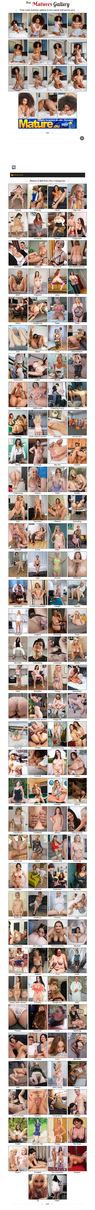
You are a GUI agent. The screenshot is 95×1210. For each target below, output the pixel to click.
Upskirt (37, 1086)
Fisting (77, 1086)
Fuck (57, 351)
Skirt (18, 577)
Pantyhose (18, 832)
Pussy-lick (18, 945)
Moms (37, 860)
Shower (57, 577)
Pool (57, 973)
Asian (77, 407)
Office (18, 322)
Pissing (37, 209)
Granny (37, 492)
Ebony (77, 803)
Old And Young (57, 747)
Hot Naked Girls (77, 747)
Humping (37, 237)
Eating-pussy (77, 832)
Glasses (18, 888)
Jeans (18, 407)
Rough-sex (57, 1002)
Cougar (37, 747)
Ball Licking (57, 1086)
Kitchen (77, 464)
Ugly (37, 577)
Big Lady (77, 888)
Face (77, 634)
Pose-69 (37, 803)
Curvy (37, 549)
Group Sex (77, 436)
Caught (57, 605)
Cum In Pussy (18, 1115)
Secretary (37, 520)
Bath (77, 1002)
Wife (18, 1086)
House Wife (57, 860)
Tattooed (37, 888)
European (37, 1030)
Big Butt (77, 945)
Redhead (77, 577)
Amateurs (37, 917)
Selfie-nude (37, 407)
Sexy (57, 294)
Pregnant (37, 294)
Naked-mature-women (37, 719)
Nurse (18, 464)
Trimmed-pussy (57, 945)
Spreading (77, 520)
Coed (76, 973)
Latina (77, 775)
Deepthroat (37, 322)
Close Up (18, 747)
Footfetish (37, 832)
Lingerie (37, 634)
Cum (57, 1058)
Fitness (57, 917)
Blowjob (18, 549)
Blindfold (77, 1058)
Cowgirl (77, 1115)
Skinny (57, 832)
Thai (18, 237)
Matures (47, 4)
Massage (57, 436)
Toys (77, 294)
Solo (18, 520)
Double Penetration (37, 605)
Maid (57, 1200)
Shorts (77, 662)
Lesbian (77, 549)
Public (18, 1143)
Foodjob (37, 1171)
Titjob (57, 492)
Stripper (77, 1171)
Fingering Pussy (57, 407)
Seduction (57, 888)
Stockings (57, 634)
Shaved (57, 520)
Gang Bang (57, 1115)
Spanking (77, 1030)
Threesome (18, 379)
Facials (77, 605)
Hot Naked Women (77, 266)
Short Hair (57, 266)
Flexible (57, 803)
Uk (38, 1200)
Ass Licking (37, 945)
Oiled (57, 775)
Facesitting (37, 662)
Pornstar (37, 1002)
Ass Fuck (18, 860)
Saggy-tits (57, 719)
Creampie (57, 662)
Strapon (37, 266)
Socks (77, 719)
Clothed (18, 634)
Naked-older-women (18, 1002)
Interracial (18, 605)
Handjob (37, 1058)
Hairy (18, 690)
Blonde (57, 379)
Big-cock (77, 209)
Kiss (18, 351)
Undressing (18, 492)
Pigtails (18, 209)
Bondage (37, 464)
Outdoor (18, 803)
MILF (18, 294)
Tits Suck (77, 1143)
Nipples (37, 1115)
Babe (57, 322)
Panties (18, 1030)
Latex (37, 379)
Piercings (77, 860)
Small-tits (18, 917)
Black (37, 351)
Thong (57, 690)
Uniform (18, 1058)
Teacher (57, 237)
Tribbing (18, 436)
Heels (57, 209)
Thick (77, 322)
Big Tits (57, 464)
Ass (18, 719)
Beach (18, 775)
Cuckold (37, 775)
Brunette (18, 662)
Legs (77, 917)
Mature (38, 973)
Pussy (57, 1143)
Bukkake (18, 266)
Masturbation (77, 351)
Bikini (57, 549)
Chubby (77, 379)
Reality (77, 492)
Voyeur (18, 1171)
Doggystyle (77, 237)
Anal (57, 1030)
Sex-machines (57, 1171)
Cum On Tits (37, 1143)
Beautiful (37, 690)
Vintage (18, 973)
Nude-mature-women (37, 436)
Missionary (77, 690)
